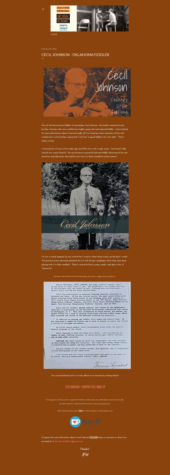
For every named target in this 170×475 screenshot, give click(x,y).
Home (54, 34)
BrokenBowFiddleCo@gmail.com (68, 441)
